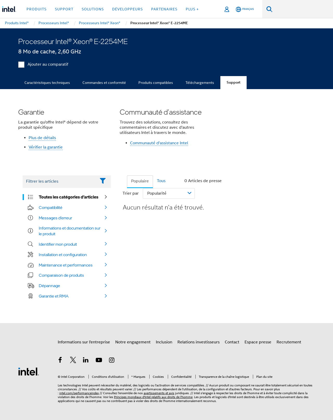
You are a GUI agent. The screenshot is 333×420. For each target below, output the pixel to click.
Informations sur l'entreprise (84, 342)
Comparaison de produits (61, 275)
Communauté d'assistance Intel (159, 143)
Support (233, 82)
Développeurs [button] (127, 9)
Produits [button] (37, 9)
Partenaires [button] (164, 9)
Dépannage (49, 285)
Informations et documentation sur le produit (69, 230)
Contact (232, 342)
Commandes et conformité (104, 82)
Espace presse (258, 342)
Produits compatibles (155, 82)
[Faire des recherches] (269, 9)
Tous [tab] (161, 180)
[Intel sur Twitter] (73, 361)
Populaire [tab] (140, 181)
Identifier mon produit (58, 244)
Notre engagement (133, 342)
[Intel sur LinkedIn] (85, 361)
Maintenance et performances (66, 265)
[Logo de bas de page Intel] (28, 371)
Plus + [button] (192, 9)
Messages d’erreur (55, 217)
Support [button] (64, 9)
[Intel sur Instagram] (111, 361)
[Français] (244, 9)
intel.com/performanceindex (79, 393)
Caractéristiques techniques (47, 82)
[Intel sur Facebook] (60, 361)
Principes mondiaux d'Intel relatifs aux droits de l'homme (153, 397)
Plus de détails (42, 137)
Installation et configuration (63, 254)
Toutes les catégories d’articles (68, 197)
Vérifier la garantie (46, 147)
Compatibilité (50, 207)
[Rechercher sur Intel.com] (302, 9)
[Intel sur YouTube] (98, 361)
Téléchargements (199, 82)
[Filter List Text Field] (59, 181)
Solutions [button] (93, 9)
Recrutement (289, 342)
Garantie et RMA (54, 296)
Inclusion (164, 342)
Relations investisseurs (198, 342)
